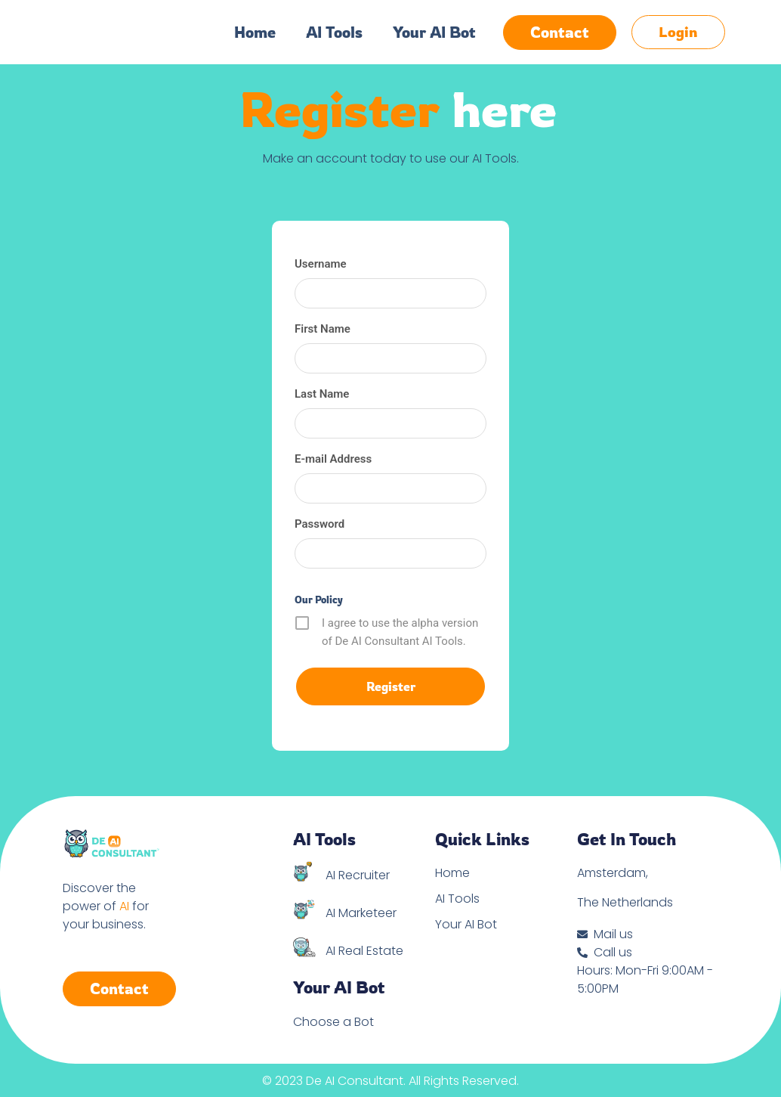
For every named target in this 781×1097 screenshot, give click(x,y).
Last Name (322, 394)
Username (321, 264)
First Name (322, 329)
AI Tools (334, 32)
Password (319, 524)
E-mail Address (333, 459)
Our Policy (319, 599)
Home (255, 32)
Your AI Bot (434, 32)
